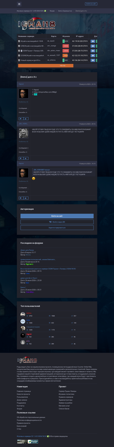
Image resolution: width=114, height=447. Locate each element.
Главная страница (24, 391)
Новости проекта (23, 394)
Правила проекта (23, 423)
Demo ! (23, 287)
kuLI (27, 283)
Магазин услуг (64, 406)
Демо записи (22, 400)
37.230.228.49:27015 (80, 46)
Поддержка (21, 403)
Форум (52, 11)
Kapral (21, 84)
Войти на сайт (91, 4)
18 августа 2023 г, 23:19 (87, 84)
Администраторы (65, 400)
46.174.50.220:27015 (80, 41)
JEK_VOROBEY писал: (41, 170)
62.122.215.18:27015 (80, 55)
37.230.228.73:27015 (80, 51)
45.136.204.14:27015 (80, 60)
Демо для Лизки (27, 250)
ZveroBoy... (30, 292)
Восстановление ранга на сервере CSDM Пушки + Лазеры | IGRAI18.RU (48, 269)
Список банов (64, 409)
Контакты (20, 406)
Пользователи (22, 397)
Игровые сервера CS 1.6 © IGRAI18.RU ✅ (31, 11)
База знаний (21, 426)
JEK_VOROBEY (24, 124)
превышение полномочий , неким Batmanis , (37, 259)
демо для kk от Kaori (28, 278)
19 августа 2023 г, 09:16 (87, 124)
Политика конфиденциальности (29, 420)
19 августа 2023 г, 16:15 (87, 163)
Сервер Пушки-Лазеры (67, 391)
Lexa (27, 273)
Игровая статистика (66, 394)
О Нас (19, 429)
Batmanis (29, 264)
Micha (28, 255)
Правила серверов (66, 397)
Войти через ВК (57, 222)
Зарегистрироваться (57, 228)
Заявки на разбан (65, 403)
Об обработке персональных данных (31, 417)
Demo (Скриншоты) (65, 11)
